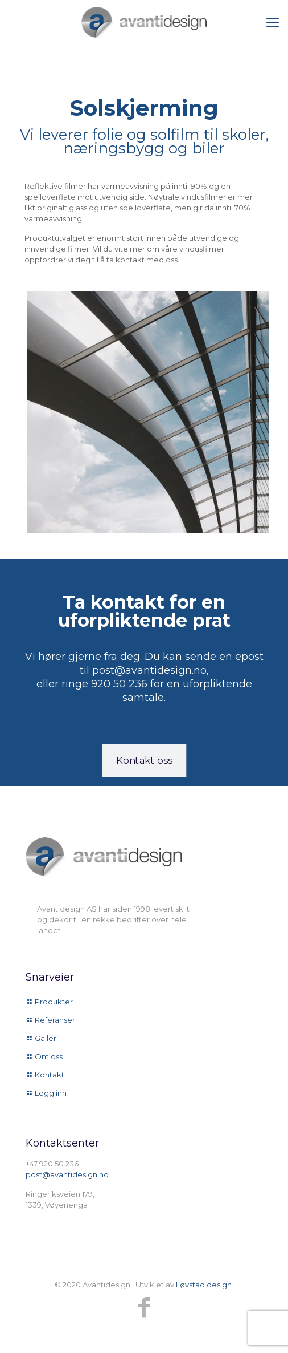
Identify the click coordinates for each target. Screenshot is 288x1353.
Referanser (55, 1019)
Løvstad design (204, 1284)
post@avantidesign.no (67, 1174)
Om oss (49, 1056)
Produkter (54, 1001)
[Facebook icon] (144, 1307)
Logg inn (51, 1092)
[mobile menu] (272, 23)
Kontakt (49, 1074)
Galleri (46, 1038)
